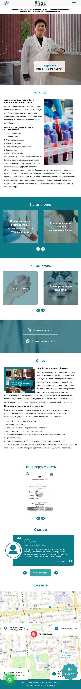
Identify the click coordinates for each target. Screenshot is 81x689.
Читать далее (61, 561)
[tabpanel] (40, 49)
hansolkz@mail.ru (69, 629)
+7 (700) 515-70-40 (17, 675)
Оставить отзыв (40, 573)
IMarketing (52, 686)
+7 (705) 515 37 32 (17, 672)
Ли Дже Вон (49, 65)
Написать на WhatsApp (40, 341)
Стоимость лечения (40, 330)
